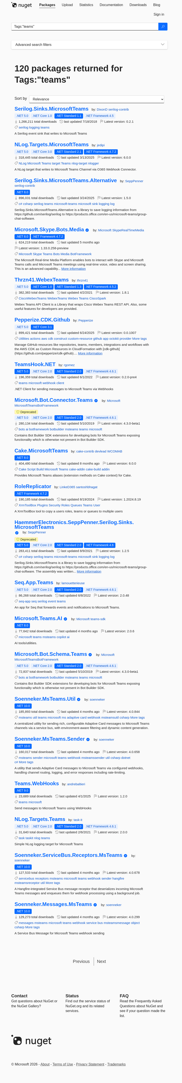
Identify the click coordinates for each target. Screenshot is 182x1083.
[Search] (162, 27)
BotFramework (81, 254)
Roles (65, 505)
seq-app (24, 601)
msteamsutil (110, 717)
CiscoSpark (97, 298)
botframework (39, 429)
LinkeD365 (68, 487)
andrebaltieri (76, 784)
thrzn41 (82, 280)
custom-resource (80, 338)
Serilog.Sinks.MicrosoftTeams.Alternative (66, 180)
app (105, 338)
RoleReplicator (33, 486)
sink (95, 204)
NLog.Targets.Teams (40, 819)
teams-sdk (97, 619)
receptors (42, 878)
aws (44, 338)
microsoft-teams (65, 204)
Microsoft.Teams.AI (38, 618)
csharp (28, 204)
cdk (50, 338)
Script (31, 469)
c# (20, 204)
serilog (23, 127)
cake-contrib (85, 451)
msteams (71, 429)
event (52, 601)
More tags (139, 338)
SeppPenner (134, 181)
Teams (46, 163)
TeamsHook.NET (35, 364)
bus (100, 923)
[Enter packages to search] (85, 27)
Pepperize (85, 320)
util (35, 717)
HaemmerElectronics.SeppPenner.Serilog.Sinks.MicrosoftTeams (74, 524)
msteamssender (93, 758)
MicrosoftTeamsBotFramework (37, 405)
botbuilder (57, 429)
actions (35, 338)
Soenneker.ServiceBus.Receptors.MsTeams (68, 855)
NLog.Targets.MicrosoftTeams (52, 144)
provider (125, 338)
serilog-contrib (118, 109)
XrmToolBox (27, 505)
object (135, 923)
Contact (19, 995)
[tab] (47, 5)
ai (27, 429)
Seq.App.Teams (34, 582)
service (91, 923)
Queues (76, 505)
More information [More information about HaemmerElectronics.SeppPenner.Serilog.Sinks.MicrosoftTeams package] (89, 571)
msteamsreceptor (27, 883)
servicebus (26, 878)
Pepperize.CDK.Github (42, 319)
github (97, 338)
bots (22, 429)
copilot (61, 637)
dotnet (125, 758)
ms (64, 717)
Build (40, 469)
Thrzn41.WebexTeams (42, 279)
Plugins (42, 505)
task (22, 838)
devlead (101, 451)
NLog (22, 163)
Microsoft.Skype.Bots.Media (49, 229)
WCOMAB (114, 451)
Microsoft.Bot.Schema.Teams (51, 654)
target (56, 163)
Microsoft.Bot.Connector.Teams (54, 400)
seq (34, 601)
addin (106, 469)
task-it (78, 820)
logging (34, 127)
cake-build (93, 469)
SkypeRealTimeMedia (128, 230)
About (45, 1064)
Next (101, 961)
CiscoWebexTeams (32, 298)
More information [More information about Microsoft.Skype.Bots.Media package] (73, 268)
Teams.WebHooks (37, 783)
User (96, 505)
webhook (49, 383)
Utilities (24, 338)
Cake (22, 469)
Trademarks (116, 1064)
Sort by (21, 98)
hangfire (118, 878)
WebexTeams (57, 298)
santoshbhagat (86, 487)
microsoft (84, 204)
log (112, 204)
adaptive (73, 717)
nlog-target (79, 163)
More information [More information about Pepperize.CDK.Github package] (90, 353)
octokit (114, 338)
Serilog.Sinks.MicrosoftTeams (52, 108)
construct (60, 338)
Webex (73, 298)
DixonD (102, 109)
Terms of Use (62, 1064)
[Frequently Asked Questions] (124, 995)
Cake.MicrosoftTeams (41, 450)
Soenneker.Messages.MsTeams (53, 904)
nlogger (93, 163)
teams (45, 127)
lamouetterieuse (73, 583)
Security (55, 505)
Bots (56, 254)
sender (38, 758)
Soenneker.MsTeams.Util (45, 699)
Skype (37, 254)
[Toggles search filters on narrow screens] (162, 44)
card (83, 717)
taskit (29, 838)
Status (72, 995)
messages (26, 923)
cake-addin (77, 469)
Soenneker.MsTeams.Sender (50, 739)
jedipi (101, 145)
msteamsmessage (117, 923)
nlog (37, 838)
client (60, 383)
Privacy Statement (90, 1064)
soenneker (97, 699)
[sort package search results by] (96, 99)
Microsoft (34, 163)
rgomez (69, 365)
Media (65, 254)
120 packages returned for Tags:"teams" (69, 74)
